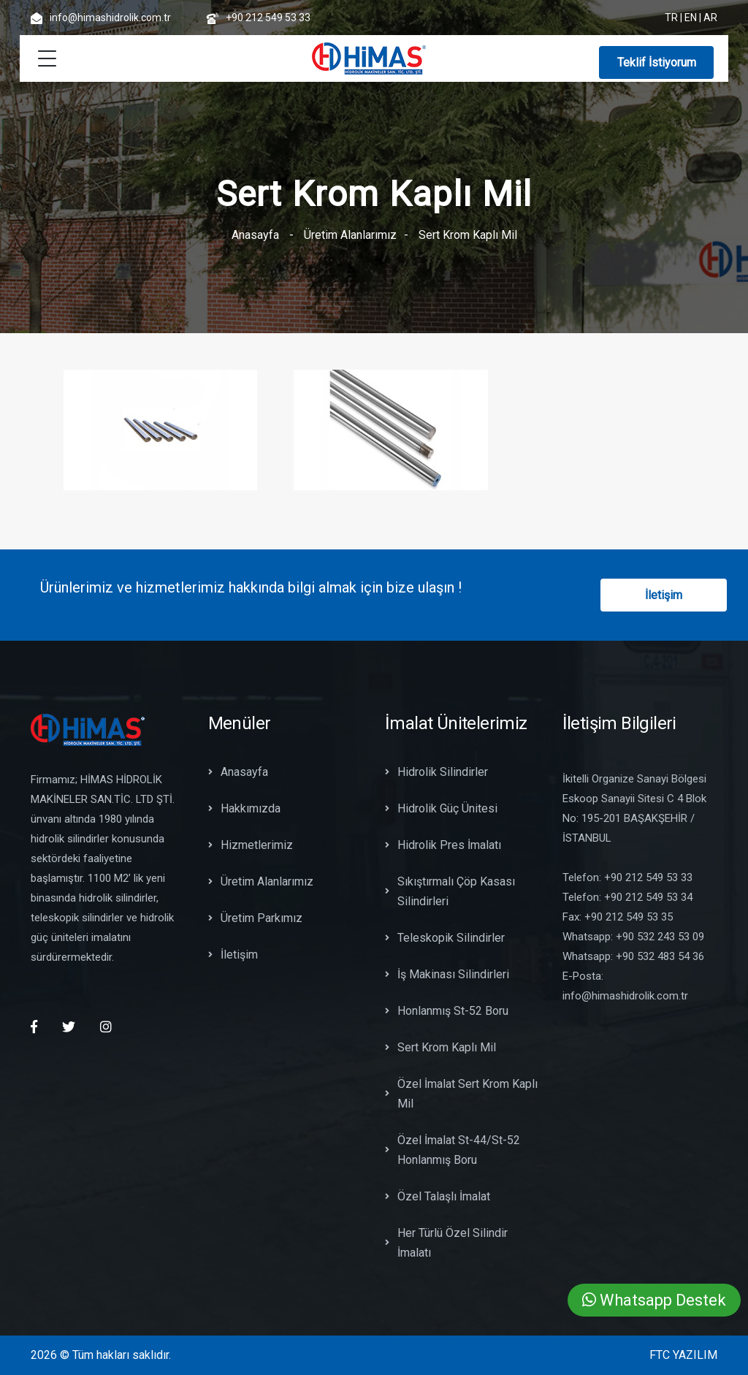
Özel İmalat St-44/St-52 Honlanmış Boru (452, 1150)
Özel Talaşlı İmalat (437, 1196)
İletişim (663, 595)
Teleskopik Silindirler (445, 938)
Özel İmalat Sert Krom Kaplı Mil (461, 1094)
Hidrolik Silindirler (436, 772)
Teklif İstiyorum (656, 62)
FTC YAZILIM (683, 1355)
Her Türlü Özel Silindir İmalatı (446, 1243)
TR (671, 17)
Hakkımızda (244, 808)
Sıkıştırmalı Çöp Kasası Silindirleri (450, 891)
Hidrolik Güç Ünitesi (441, 808)
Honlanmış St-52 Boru (446, 1011)
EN (690, 17)
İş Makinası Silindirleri (447, 974)
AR (710, 17)
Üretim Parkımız (255, 918)
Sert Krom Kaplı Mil (440, 1047)
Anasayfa (255, 235)
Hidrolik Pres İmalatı (443, 845)
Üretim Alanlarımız (350, 235)
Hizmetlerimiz (250, 845)
